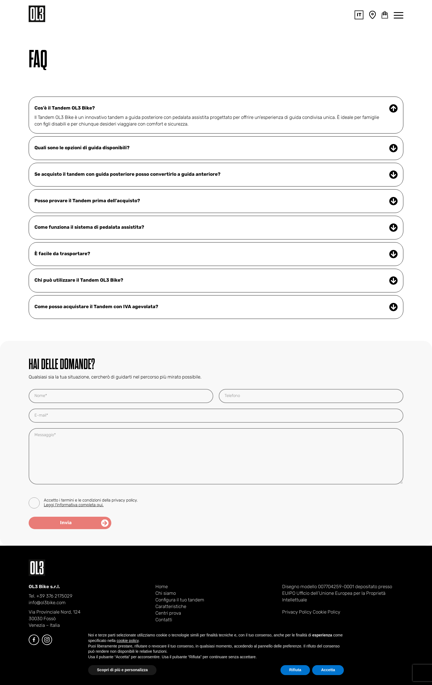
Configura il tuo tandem (179, 600)
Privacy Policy (297, 612)
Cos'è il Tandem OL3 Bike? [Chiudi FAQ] (216, 108)
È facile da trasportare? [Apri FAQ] (216, 254)
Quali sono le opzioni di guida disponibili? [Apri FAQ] (216, 148)
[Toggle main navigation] (398, 15)
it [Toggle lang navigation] (359, 15)
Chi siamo (165, 593)
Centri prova (168, 613)
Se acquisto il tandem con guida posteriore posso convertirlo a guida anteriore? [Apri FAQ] (216, 174)
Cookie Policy (326, 612)
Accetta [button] (328, 670)
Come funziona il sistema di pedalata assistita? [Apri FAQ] (216, 227)
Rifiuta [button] (295, 670)
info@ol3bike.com (47, 603)
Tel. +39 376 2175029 (50, 596)
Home (161, 587)
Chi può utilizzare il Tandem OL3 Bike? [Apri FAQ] (216, 280)
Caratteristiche (170, 606)
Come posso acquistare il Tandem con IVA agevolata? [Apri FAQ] (216, 307)
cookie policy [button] (128, 640)
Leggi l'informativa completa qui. (74, 505)
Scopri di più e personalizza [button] (122, 670)
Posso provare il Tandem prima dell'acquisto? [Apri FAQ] (216, 201)
